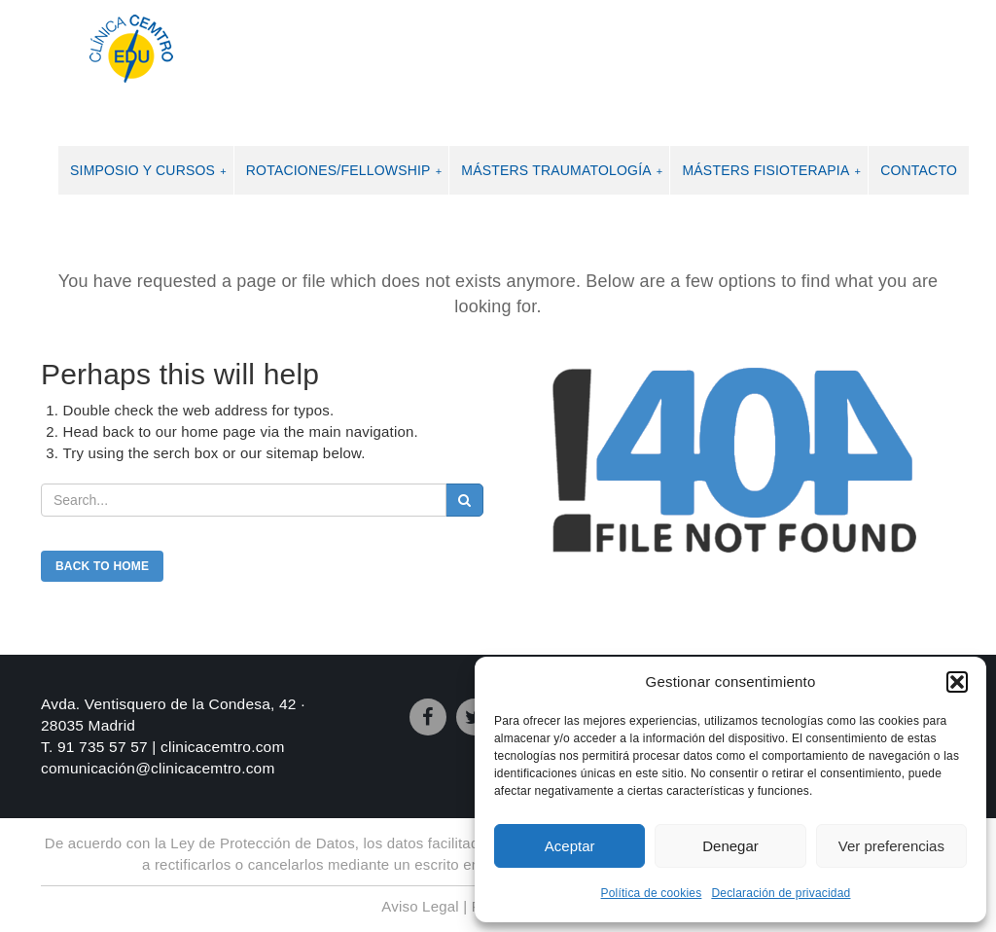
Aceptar (570, 846)
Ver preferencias (891, 846)
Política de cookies (651, 893)
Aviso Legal (419, 906)
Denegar (730, 846)
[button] (957, 682)
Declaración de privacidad (780, 893)
